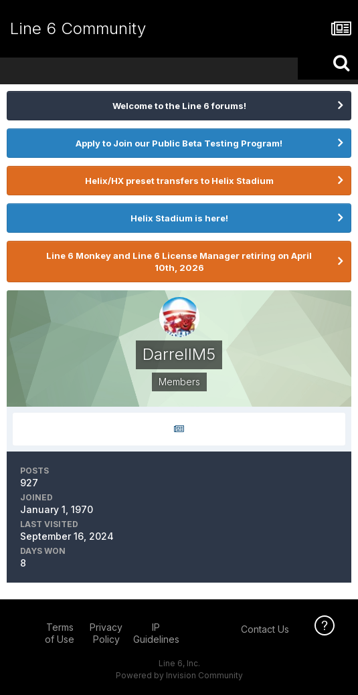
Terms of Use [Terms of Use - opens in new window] (59, 633)
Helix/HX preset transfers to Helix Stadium (179, 180)
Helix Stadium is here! (179, 218)
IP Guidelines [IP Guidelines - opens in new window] (156, 633)
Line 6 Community (78, 28)
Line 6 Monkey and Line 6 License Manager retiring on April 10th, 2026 (179, 261)
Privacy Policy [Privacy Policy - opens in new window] (106, 633)
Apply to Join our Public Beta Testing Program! (179, 143)
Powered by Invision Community (179, 675)
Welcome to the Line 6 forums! (179, 105)
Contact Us (265, 629)
